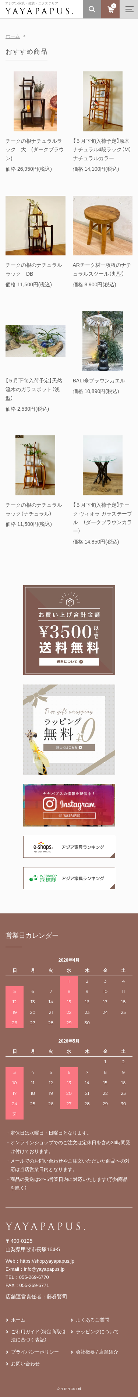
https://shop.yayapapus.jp (47, 1261)
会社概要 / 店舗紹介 (97, 1352)
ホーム (13, 36)
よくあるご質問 (92, 1320)
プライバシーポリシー (35, 1352)
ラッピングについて (97, 1331)
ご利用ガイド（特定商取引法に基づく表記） (38, 1336)
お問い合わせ (25, 1363)
